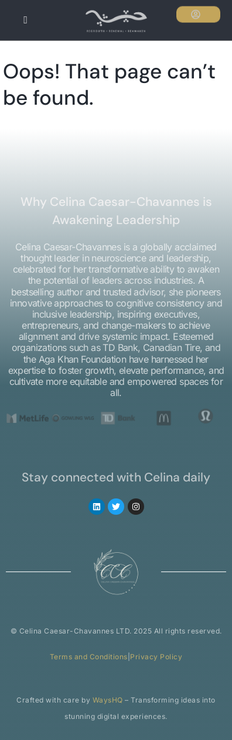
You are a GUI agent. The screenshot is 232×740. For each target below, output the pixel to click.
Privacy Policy (156, 656)
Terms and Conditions (89, 656)
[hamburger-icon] (25, 20)
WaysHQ (108, 700)
